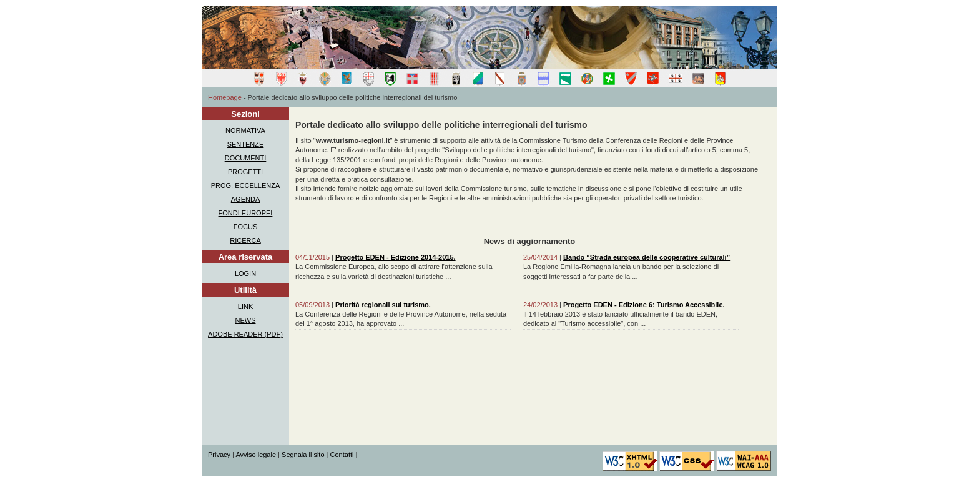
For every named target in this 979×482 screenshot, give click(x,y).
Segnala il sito (303, 454)
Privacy (219, 454)
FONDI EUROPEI (246, 213)
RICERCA (245, 240)
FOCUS (246, 226)
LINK (245, 306)
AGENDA (245, 199)
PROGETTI (245, 171)
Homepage (225, 97)
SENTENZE (245, 144)
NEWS (245, 320)
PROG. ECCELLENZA (245, 185)
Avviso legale (255, 454)
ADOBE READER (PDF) (245, 334)
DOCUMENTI (246, 158)
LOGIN (245, 273)
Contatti (342, 454)
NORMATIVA (245, 130)
